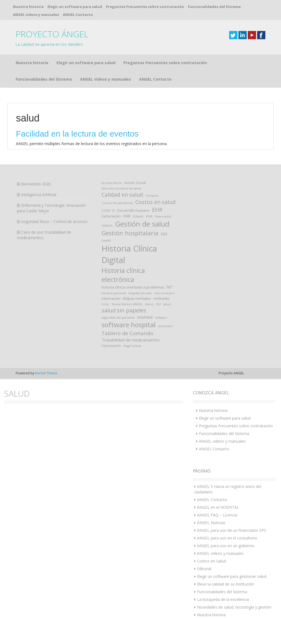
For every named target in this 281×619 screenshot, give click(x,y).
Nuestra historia (28, 6)
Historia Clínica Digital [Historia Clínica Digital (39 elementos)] (129, 225)
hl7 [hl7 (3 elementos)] (169, 258)
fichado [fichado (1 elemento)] (138, 188)
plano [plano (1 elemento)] (149, 276)
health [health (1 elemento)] (106, 212)
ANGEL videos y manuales (36, 14)
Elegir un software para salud (74, 6)
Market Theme (46, 344)
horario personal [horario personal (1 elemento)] (114, 265)
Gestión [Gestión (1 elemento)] (107, 197)
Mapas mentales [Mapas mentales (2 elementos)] (137, 269)
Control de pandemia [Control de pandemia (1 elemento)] (117, 174)
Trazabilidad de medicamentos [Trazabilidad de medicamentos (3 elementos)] (131, 311)
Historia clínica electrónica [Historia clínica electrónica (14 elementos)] (123, 246)
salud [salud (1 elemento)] (167, 276)
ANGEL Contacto (78, 14)
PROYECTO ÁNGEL (52, 34)
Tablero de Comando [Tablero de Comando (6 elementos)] (127, 304)
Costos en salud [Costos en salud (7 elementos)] (155, 173)
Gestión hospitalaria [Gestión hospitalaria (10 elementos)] (130, 204)
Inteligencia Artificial (38, 166)
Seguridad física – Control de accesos (54, 193)
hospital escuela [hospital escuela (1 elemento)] (139, 265)
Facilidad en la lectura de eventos (77, 105)
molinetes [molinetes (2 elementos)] (161, 269)
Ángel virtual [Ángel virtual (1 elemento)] (132, 317)
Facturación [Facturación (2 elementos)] (111, 187)
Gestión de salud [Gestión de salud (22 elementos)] (142, 195)
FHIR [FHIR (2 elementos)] (126, 187)
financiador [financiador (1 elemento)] (163, 188)
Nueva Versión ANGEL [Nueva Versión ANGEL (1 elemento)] (127, 276)
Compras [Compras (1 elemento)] (151, 167)
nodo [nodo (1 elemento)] (105, 276)
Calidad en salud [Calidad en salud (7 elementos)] (122, 166)
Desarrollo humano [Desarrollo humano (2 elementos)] (133, 181)
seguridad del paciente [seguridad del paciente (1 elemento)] (118, 289)
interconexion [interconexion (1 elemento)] (164, 265)
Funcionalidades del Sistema (214, 6)
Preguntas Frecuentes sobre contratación (145, 6)
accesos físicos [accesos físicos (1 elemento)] (112, 154)
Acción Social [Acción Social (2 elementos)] (135, 154)
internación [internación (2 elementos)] (111, 269)
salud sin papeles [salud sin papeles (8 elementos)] (124, 282)
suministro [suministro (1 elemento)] (165, 297)
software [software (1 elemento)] (161, 289)
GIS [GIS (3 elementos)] (164, 205)
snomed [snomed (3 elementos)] (145, 288)
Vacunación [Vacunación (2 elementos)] (111, 317)
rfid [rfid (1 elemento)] (158, 276)
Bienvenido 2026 (36, 155)
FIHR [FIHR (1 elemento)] (149, 188)
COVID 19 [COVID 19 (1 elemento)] (108, 182)
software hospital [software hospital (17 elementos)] (129, 296)
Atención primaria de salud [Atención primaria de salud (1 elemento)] (121, 160)
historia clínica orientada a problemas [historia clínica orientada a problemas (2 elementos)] (133, 258)
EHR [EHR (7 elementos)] (157, 181)
